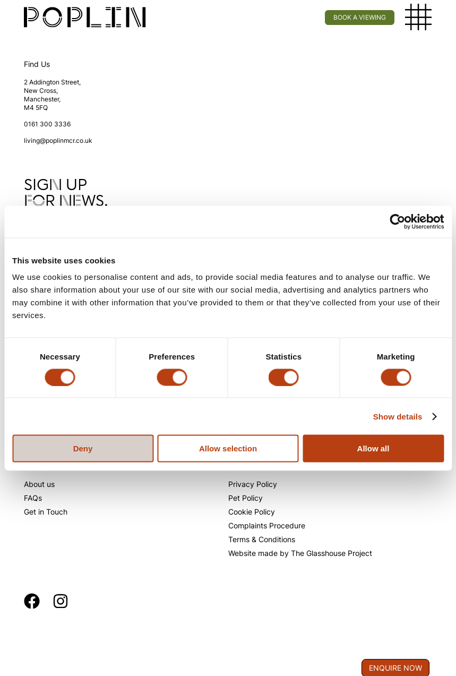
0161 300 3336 (47, 124)
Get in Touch (45, 511)
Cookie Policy (251, 511)
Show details (398, 416)
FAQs (33, 497)
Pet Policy (245, 497)
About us (39, 484)
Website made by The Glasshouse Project (300, 553)
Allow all (373, 448)
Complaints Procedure (266, 525)
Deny (83, 448)
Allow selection (228, 448)
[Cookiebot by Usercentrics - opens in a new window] (397, 221)
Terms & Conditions (261, 539)
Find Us (37, 64)
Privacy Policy (252, 484)
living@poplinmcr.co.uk (58, 140)
